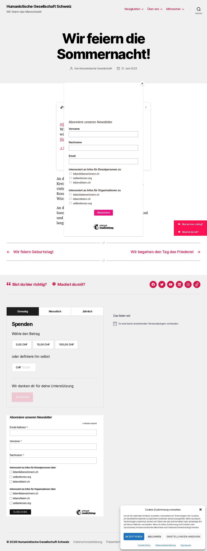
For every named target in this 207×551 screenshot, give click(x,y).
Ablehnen (154, 536)
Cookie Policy (144, 545)
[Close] (142, 83)
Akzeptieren (133, 536)
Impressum (186, 545)
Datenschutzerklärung (165, 545)
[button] (200, 509)
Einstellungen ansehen (184, 536)
